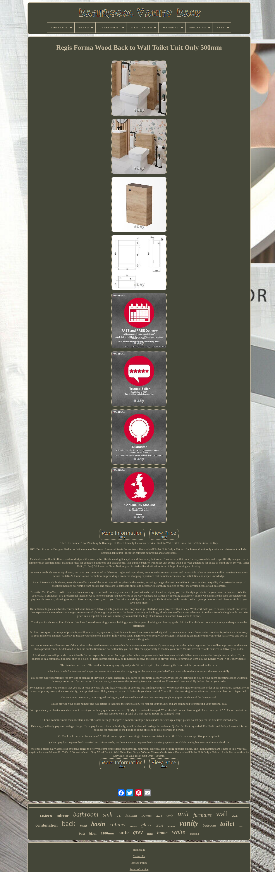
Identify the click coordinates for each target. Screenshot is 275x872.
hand (83, 825)
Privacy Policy (139, 862)
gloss (146, 824)
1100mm (107, 833)
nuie (119, 816)
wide (170, 816)
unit (183, 814)
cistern (46, 815)
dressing (194, 833)
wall (222, 814)
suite (124, 832)
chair (235, 816)
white (178, 832)
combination (46, 825)
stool (159, 816)
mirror (63, 815)
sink (107, 814)
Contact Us (139, 856)
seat (240, 826)
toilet (227, 823)
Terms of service (139, 869)
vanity (188, 823)
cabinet (118, 824)
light (150, 833)
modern (133, 826)
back (69, 823)
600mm (171, 826)
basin (98, 823)
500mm (131, 815)
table (159, 825)
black (92, 833)
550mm (146, 816)
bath (82, 833)
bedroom (209, 825)
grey (138, 832)
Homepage (139, 849)
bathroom (85, 814)
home (162, 832)
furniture (202, 815)
